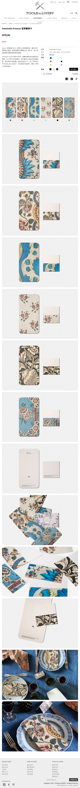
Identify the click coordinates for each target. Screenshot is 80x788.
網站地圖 (30, 774)
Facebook (9, 784)
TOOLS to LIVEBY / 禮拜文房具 (40, 13)
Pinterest (13, 784)
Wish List (53, 2)
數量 (42, 69)
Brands (64, 18)
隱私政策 (30, 772)
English (75, 2)
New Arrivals (9, 18)
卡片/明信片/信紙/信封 (35, 23)
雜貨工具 (5, 772)
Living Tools (52, 18)
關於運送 (30, 765)
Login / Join (61, 2)
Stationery (37, 18)
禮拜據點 (55, 772)
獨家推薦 (5, 767)
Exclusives (24, 18)
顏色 (42, 57)
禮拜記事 (55, 767)
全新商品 (5, 765)
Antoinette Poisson (21, 23)
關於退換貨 (30, 767)
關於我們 (55, 765)
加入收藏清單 (47, 74)
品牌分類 (5, 774)
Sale (74, 18)
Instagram (4, 784)
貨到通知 (74, 69)
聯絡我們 (55, 776)
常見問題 (75, 74)
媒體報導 (55, 769)
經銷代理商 (55, 774)
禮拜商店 (4, 23)
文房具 (10, 23)
